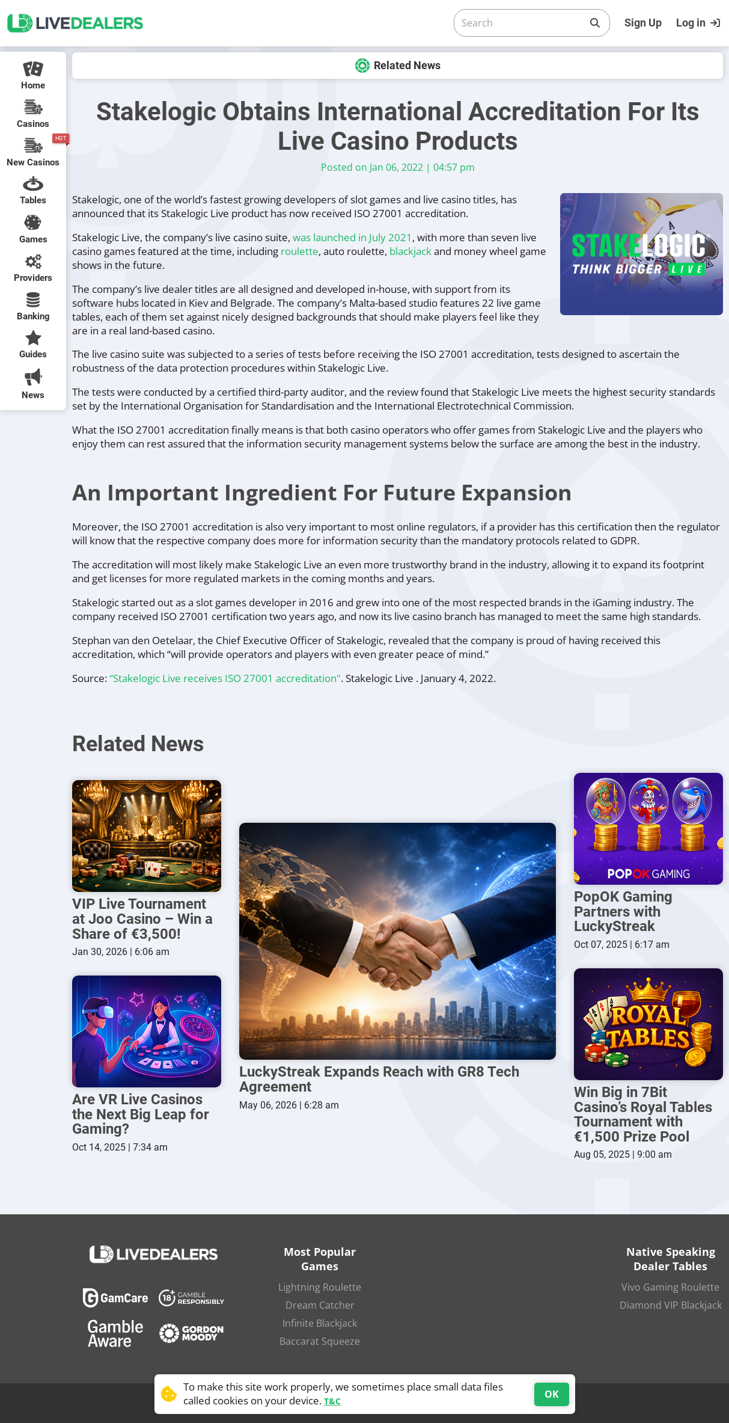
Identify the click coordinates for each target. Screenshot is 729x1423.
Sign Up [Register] (643, 22)
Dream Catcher (320, 1302)
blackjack (410, 251)
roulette (300, 251)
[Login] (699, 23)
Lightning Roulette (319, 1284)
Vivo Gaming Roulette (670, 1284)
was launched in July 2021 (352, 237)
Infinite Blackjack (319, 1320)
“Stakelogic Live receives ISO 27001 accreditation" (225, 678)
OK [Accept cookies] (551, 1394)
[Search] (522, 23)
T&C (332, 1401)
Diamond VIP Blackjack (671, 1302)
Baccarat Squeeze (319, 1338)
